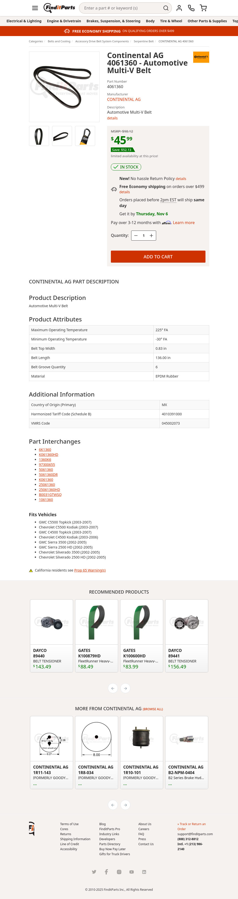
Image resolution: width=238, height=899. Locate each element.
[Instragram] (119, 872)
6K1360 (45, 449)
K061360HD (48, 454)
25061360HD (49, 489)
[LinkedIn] (144, 872)
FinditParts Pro (109, 829)
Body (150, 21)
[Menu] (35, 8)
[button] (31, 828)
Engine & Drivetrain (64, 21)
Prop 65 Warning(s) (90, 570)
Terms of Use (69, 824)
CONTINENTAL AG (124, 99)
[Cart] (203, 8)
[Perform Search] (166, 8)
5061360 (46, 469)
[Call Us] (191, 8)
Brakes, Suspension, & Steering (113, 21)
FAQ (141, 834)
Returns (65, 834)
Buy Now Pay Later (112, 849)
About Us (144, 824)
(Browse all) (153, 709)
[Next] (125, 688)
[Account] (179, 8)
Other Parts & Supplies (207, 21)
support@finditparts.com (195, 834)
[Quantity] (143, 236)
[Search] (120, 8)
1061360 (46, 499)
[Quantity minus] (135, 236)
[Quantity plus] (151, 236)
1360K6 (45, 459)
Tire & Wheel (171, 21)
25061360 (47, 484)
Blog (102, 824)
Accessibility (68, 849)
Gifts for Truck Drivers (114, 854)
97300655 (47, 464)
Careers (143, 829)
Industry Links (109, 834)
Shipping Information (75, 839)
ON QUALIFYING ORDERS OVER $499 (148, 31)
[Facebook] (106, 872)
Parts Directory (109, 844)
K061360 (46, 479)
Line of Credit (69, 844)
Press (142, 839)
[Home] (59, 8)
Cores (64, 829)
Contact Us (146, 844)
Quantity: (120, 235)
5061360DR (48, 474)
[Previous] (113, 688)
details (112, 118)
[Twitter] (94, 872)
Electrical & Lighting (24, 21)
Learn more (184, 222)
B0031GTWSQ (50, 494)
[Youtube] (131, 872)
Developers (107, 839)
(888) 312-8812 (187, 839)
